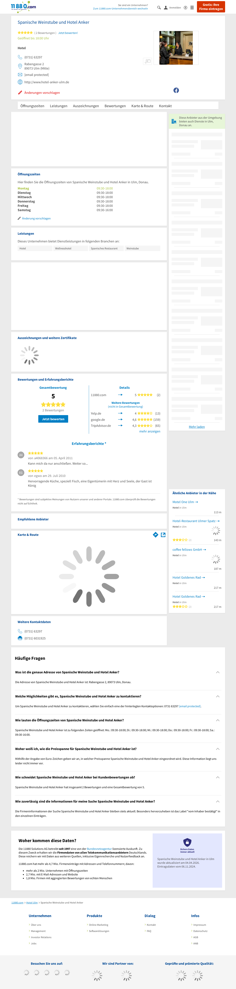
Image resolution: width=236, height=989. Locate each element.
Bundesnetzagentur (99, 849)
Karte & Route (142, 105)
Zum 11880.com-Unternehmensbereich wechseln (120, 8)
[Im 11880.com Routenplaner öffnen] (155, 534)
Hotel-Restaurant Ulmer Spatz (194, 521)
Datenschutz (200, 931)
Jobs (33, 943)
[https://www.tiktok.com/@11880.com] (36, 973)
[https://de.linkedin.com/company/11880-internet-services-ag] (67, 973)
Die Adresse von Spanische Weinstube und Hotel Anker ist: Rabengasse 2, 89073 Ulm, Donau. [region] (73, 682)
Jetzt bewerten (53, 419)
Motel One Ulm (183, 502)
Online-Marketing (98, 924)
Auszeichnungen (86, 105)
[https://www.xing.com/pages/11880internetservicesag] (56, 973)
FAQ (149, 931)
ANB (195, 943)
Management (38, 931)
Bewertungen (115, 105)
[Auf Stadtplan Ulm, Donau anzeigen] (163, 534)
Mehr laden (197, 427)
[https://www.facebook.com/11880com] (26, 973)
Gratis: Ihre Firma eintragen (211, 6)
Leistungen (58, 105)
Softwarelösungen (99, 931)
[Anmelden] (174, 7)
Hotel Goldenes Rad (187, 577)
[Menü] (193, 7)
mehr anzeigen (149, 431)
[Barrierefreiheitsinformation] (187, 7)
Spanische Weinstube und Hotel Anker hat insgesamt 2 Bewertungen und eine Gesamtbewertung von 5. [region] (80, 787)
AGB (195, 937)
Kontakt (165, 105)
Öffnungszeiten (32, 105)
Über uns (36, 924)
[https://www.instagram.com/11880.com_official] (46, 973)
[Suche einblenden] (160, 7)
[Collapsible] (218, 672)
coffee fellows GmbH (187, 549)
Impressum (199, 924)
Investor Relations (41, 937)
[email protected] (190, 706)
